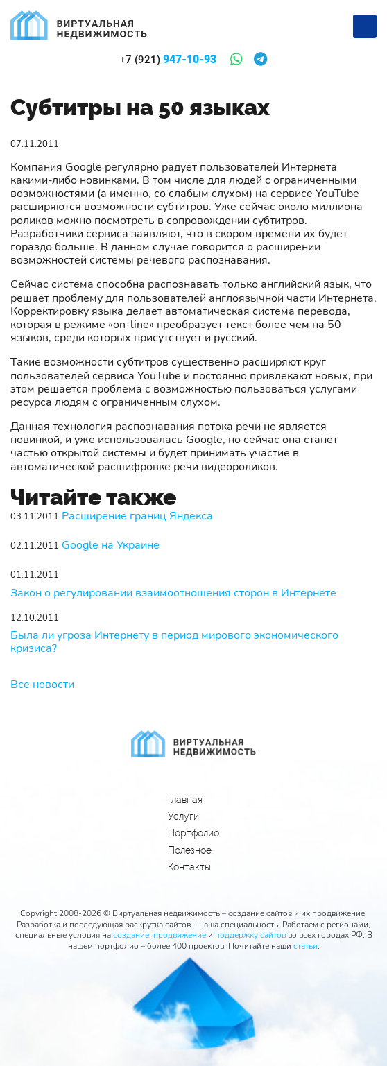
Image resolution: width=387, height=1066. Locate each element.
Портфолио (193, 833)
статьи (305, 946)
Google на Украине (111, 545)
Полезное (190, 850)
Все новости (42, 684)
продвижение (179, 934)
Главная (185, 799)
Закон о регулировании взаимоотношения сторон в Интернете (173, 593)
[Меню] (365, 26)
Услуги (183, 816)
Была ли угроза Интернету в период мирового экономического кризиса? (174, 642)
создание (131, 934)
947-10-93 (168, 59)
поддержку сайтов (250, 934)
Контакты (189, 866)
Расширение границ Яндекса (137, 516)
